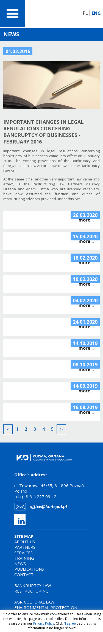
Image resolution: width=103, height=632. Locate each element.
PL (85, 13)
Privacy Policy (43, 623)
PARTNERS (24, 547)
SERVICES (23, 552)
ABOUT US (24, 541)
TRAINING (24, 558)
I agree (70, 623)
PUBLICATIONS (29, 569)
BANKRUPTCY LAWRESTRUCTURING (32, 588)
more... (86, 220)
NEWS (20, 563)
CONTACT (24, 574)
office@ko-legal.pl (48, 506)
